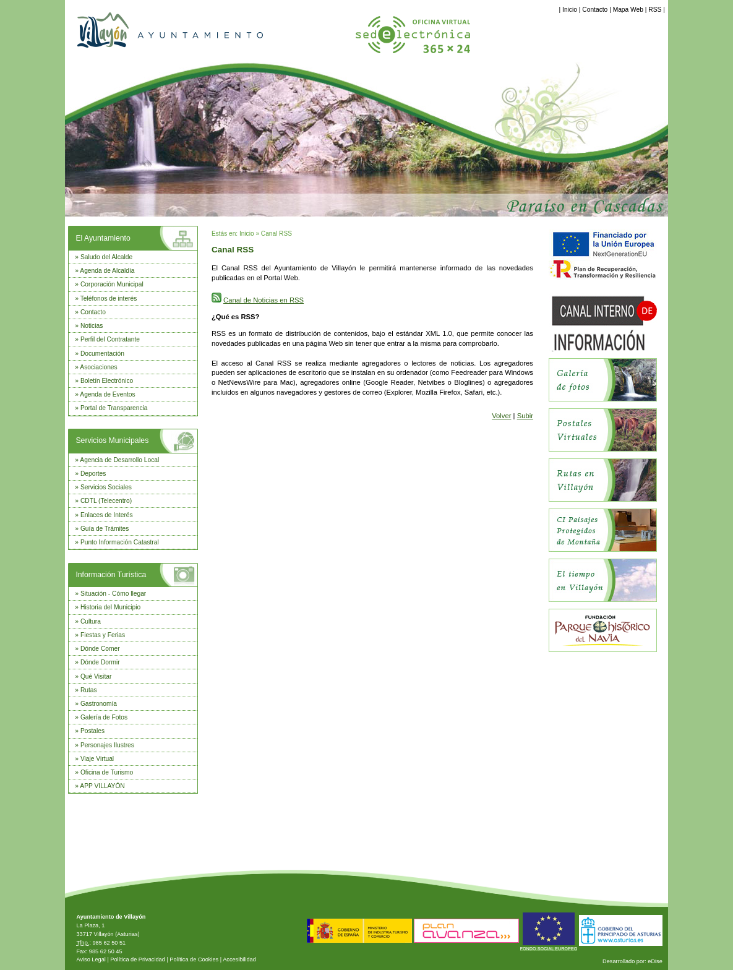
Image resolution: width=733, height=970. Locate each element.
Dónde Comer (100, 648)
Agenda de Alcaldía (107, 270)
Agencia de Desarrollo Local (119, 460)
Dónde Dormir (100, 662)
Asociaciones (98, 367)
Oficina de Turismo (106, 772)
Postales (92, 731)
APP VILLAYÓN (102, 786)
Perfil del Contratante (110, 339)
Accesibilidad (239, 959)
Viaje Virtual (97, 758)
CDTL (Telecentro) (106, 500)
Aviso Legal (90, 959)
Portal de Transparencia (114, 408)
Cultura (90, 621)
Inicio (569, 9)
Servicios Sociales (106, 487)
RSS (654, 9)
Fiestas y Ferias (102, 635)
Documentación (102, 353)
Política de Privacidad (137, 959)
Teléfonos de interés (108, 298)
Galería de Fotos (103, 717)
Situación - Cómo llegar (113, 593)
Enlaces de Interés (106, 515)
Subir (525, 415)
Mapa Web (628, 9)
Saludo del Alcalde (106, 257)
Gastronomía (98, 703)
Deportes (93, 473)
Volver (501, 415)
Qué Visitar (95, 676)
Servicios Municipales (111, 440)
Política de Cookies (193, 959)
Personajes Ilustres (107, 745)
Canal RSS (276, 233)
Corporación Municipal (112, 284)
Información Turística (110, 574)
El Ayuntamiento (102, 238)
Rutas (88, 690)
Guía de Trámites (104, 528)
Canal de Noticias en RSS (263, 300)
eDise (655, 961)
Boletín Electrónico (106, 380)
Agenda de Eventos (107, 394)
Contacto (594, 9)
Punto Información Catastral (119, 542)
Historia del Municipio (110, 607)
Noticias (91, 325)
